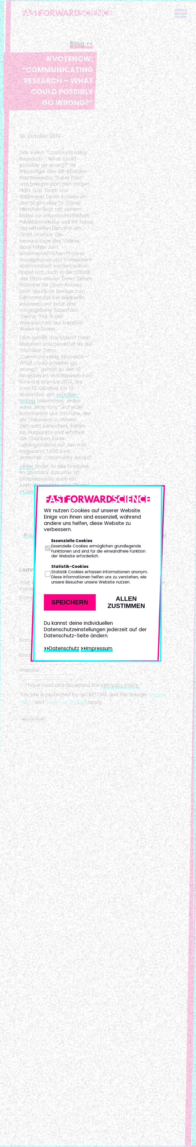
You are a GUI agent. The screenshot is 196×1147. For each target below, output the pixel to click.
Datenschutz (64, 648)
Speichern (69, 602)
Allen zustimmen (126, 602)
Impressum (99, 648)
